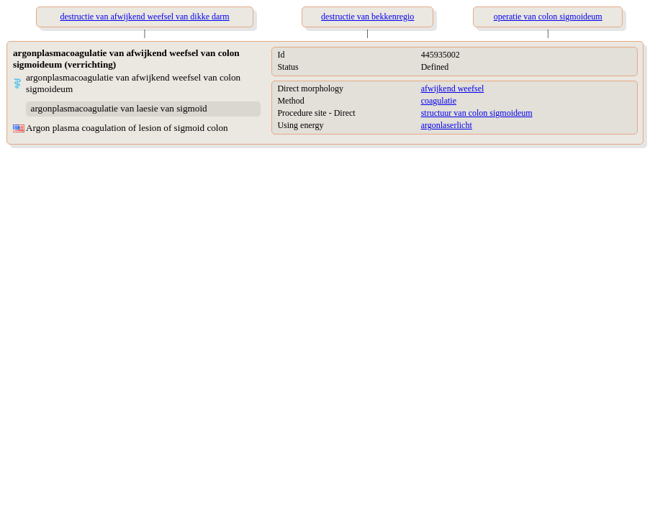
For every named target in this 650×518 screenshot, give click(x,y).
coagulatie (438, 101)
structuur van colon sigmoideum (477, 113)
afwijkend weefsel (452, 88)
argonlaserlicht (446, 125)
